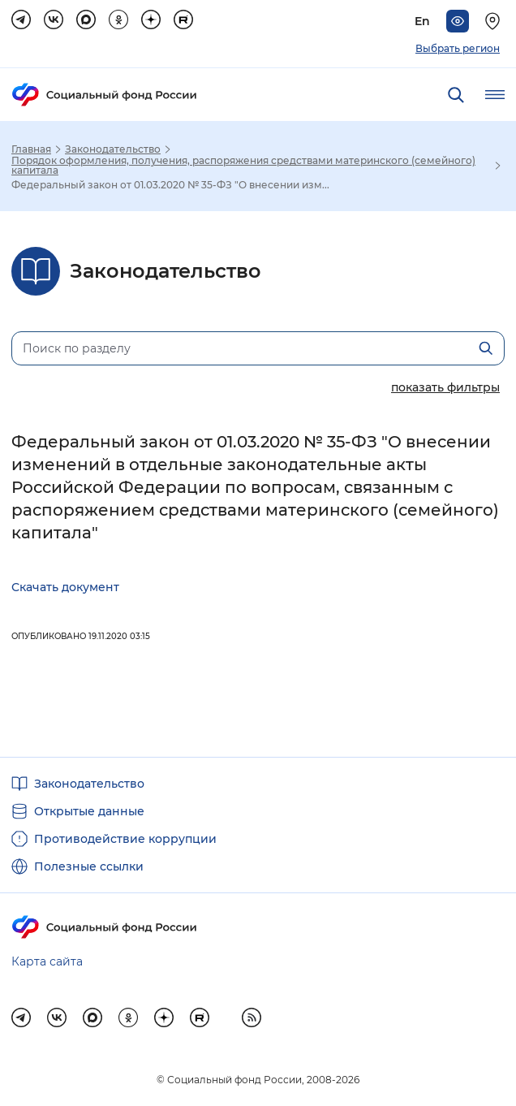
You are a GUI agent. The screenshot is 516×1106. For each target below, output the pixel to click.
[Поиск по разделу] (258, 348)
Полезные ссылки (89, 866)
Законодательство (113, 149)
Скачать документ (65, 587)
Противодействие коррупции (125, 839)
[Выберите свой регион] (495, 21)
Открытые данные (89, 811)
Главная (31, 149)
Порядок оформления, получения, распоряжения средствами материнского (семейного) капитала (243, 165)
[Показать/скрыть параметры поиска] (445, 386)
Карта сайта (47, 961)
